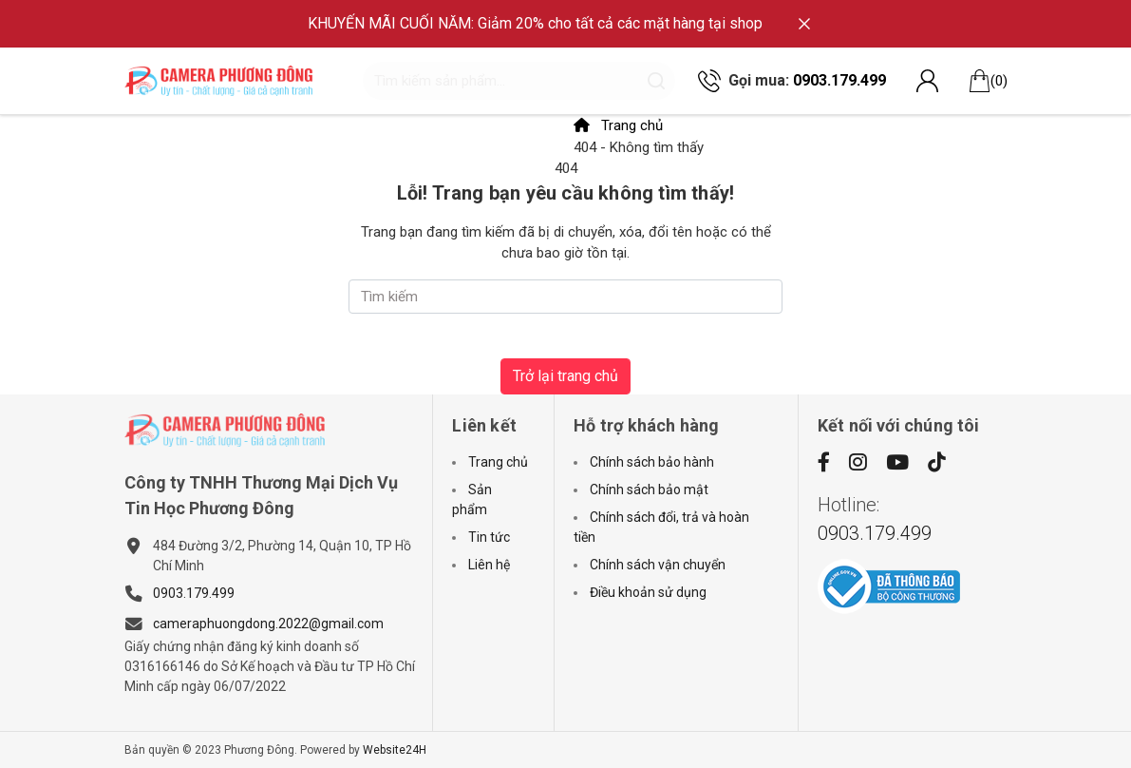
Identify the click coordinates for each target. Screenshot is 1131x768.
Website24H (394, 750)
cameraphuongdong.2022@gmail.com (268, 623)
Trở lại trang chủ (565, 376)
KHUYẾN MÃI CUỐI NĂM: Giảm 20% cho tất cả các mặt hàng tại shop (535, 23)
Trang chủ (618, 125)
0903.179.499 (839, 80)
